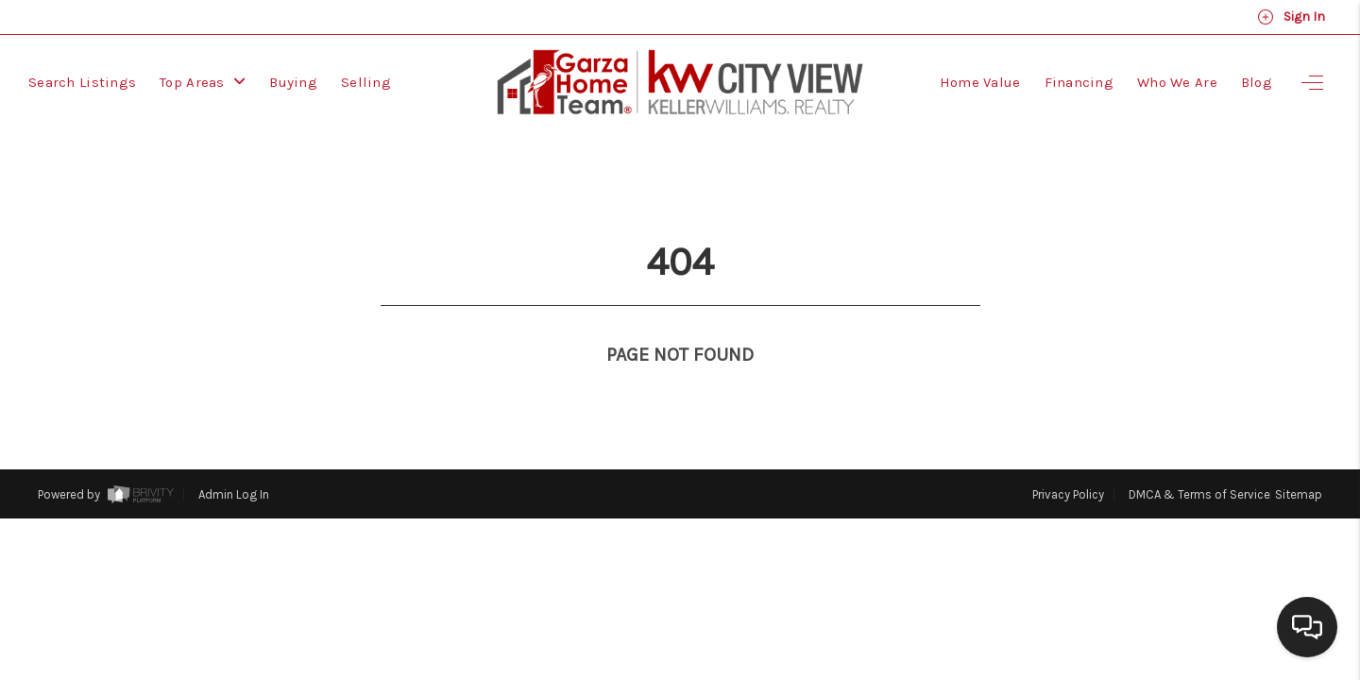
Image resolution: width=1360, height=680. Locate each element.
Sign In (1291, 17)
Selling (366, 82)
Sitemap (1298, 459)
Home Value (980, 82)
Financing (1079, 82)
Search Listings (82, 82)
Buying (293, 82)
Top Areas (203, 82)
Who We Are (1177, 82)
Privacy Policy (1068, 459)
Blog (1256, 82)
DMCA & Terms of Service (1199, 459)
